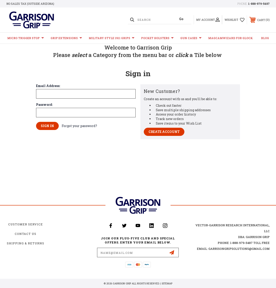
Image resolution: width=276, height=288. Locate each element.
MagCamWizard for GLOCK (230, 38)
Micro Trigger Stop (25, 38)
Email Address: (48, 85)
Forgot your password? (79, 126)
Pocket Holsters (157, 38)
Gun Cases (191, 38)
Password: (44, 104)
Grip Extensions (66, 38)
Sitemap (167, 283)
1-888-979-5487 (259, 3)
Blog (265, 38)
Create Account (164, 132)
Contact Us (25, 234)
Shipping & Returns (25, 243)
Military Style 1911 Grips (111, 38)
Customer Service (25, 224)
